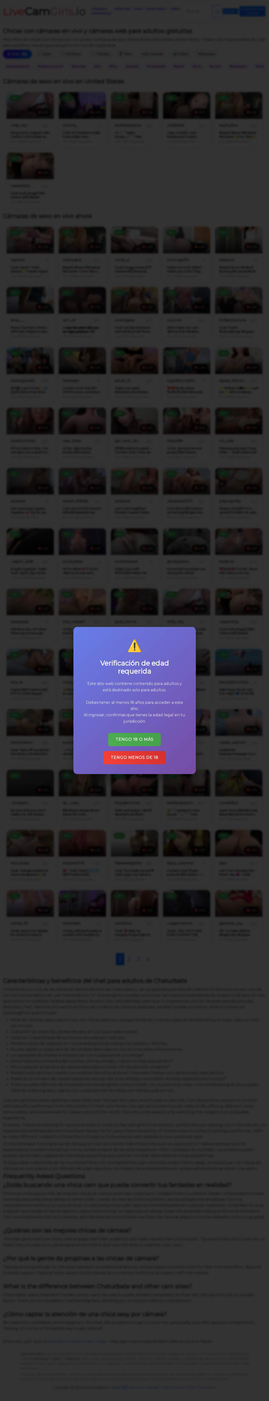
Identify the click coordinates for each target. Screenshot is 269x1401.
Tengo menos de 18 (134, 757)
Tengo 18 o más (134, 739)
